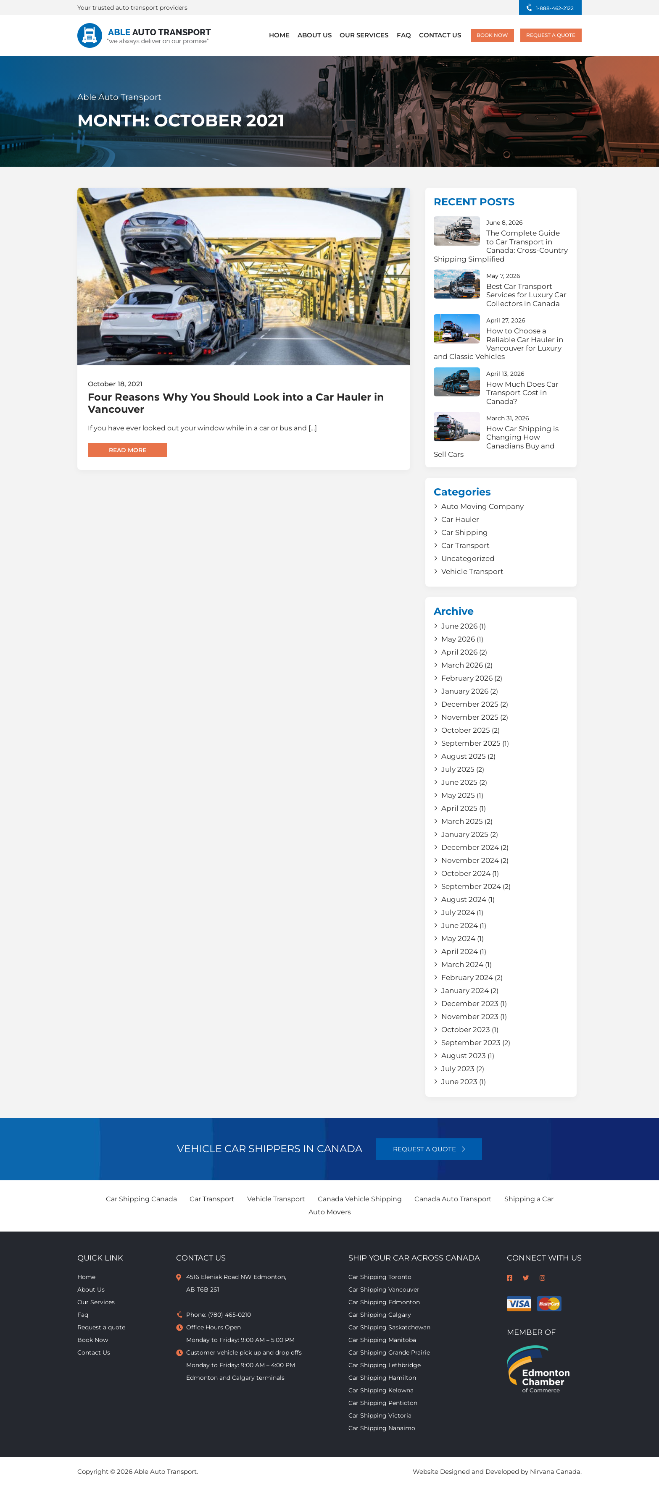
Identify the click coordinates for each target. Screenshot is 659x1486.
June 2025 (459, 782)
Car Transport (465, 545)
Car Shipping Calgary (379, 1314)
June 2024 (459, 925)
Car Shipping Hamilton (382, 1377)
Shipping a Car (529, 1199)
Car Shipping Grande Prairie (389, 1352)
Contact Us (427, 35)
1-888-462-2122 (551, 8)
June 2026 (459, 626)
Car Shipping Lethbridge (384, 1365)
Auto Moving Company (482, 506)
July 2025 (457, 769)
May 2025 (458, 795)
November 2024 (470, 860)
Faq (394, 35)
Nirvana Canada (555, 1472)
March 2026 (462, 665)
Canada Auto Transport (453, 1199)
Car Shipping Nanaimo (381, 1428)
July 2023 (457, 1068)
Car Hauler (460, 519)
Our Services (359, 35)
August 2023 (463, 1055)
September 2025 (471, 743)
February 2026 (467, 678)
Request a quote (546, 35)
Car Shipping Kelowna (381, 1390)
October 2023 (465, 1029)
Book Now (479, 35)
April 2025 (459, 808)
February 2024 (467, 977)
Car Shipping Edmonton (384, 1302)
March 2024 (462, 964)
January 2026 (464, 691)
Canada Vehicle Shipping (360, 1199)
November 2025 (469, 717)
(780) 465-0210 (229, 1314)
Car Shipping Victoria (379, 1415)
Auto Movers (329, 1212)
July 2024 (458, 912)
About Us (315, 35)
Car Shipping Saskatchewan (389, 1327)
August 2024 (463, 899)
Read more (127, 450)
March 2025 (462, 821)
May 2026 (458, 639)
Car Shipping (464, 532)
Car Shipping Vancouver (383, 1289)
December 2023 (469, 1003)
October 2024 (465, 873)
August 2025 (463, 756)
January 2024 (465, 990)
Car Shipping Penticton (382, 1403)
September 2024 (471, 886)
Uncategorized (468, 558)
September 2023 (471, 1042)
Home (283, 35)
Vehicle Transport (472, 571)
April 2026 (459, 652)
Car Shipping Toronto (379, 1277)
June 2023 (459, 1081)
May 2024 (458, 938)
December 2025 (469, 704)
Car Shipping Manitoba (382, 1340)
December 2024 (470, 847)
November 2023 (469, 1016)
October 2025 (465, 730)
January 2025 (464, 834)
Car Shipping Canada (141, 1199)
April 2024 (459, 951)
